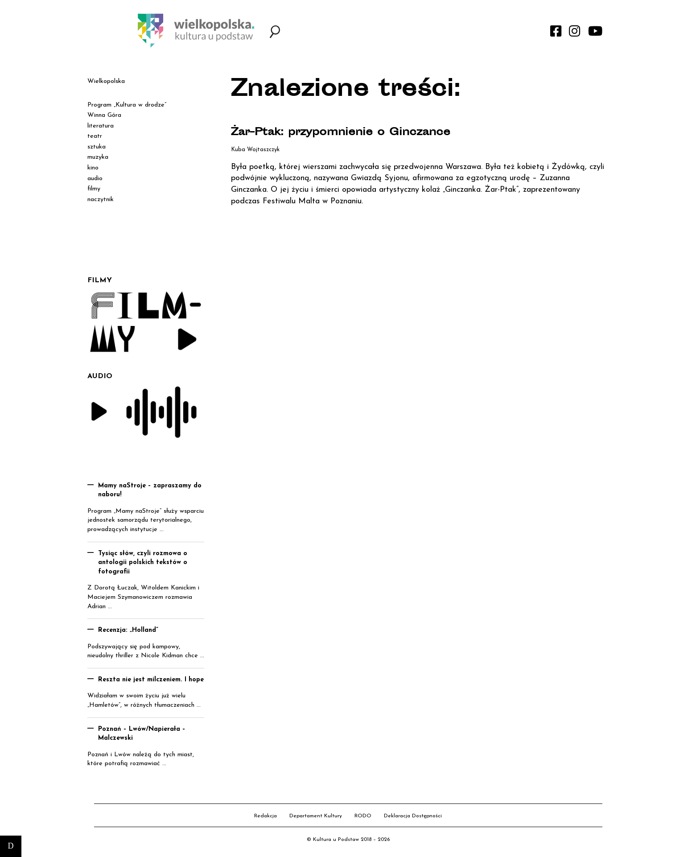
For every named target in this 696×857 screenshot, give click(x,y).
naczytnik (100, 199)
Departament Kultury (315, 816)
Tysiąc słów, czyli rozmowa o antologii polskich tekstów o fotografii (142, 562)
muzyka (97, 157)
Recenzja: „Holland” (128, 630)
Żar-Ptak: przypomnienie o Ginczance (361, 132)
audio (95, 178)
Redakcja (265, 816)
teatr (94, 136)
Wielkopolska (106, 81)
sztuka (96, 147)
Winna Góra (104, 115)
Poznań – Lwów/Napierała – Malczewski (141, 734)
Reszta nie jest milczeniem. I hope (151, 679)
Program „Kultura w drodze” (126, 105)
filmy (93, 188)
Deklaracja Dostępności (413, 816)
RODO (362, 816)
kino (93, 168)
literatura (100, 126)
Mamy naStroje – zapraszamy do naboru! (150, 490)
